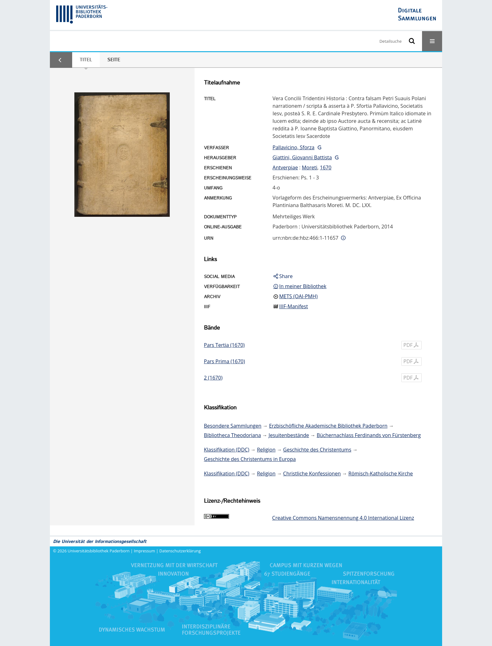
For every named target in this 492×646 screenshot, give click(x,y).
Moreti (309, 167)
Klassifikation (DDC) (226, 449)
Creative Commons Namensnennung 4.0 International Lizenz (343, 517)
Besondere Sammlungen (232, 425)
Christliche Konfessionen (312, 473)
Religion (266, 449)
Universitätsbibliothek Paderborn (99, 551)
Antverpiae (285, 167)
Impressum (144, 551)
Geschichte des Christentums (317, 449)
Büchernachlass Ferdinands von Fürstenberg (369, 435)
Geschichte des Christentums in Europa (250, 459)
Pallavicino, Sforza (294, 147)
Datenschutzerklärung (180, 551)
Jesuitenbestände (289, 435)
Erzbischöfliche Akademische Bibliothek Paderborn (328, 425)
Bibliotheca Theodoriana (232, 435)
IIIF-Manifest (293, 306)
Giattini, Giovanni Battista (302, 157)
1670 (326, 167)
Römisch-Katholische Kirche (380, 473)
